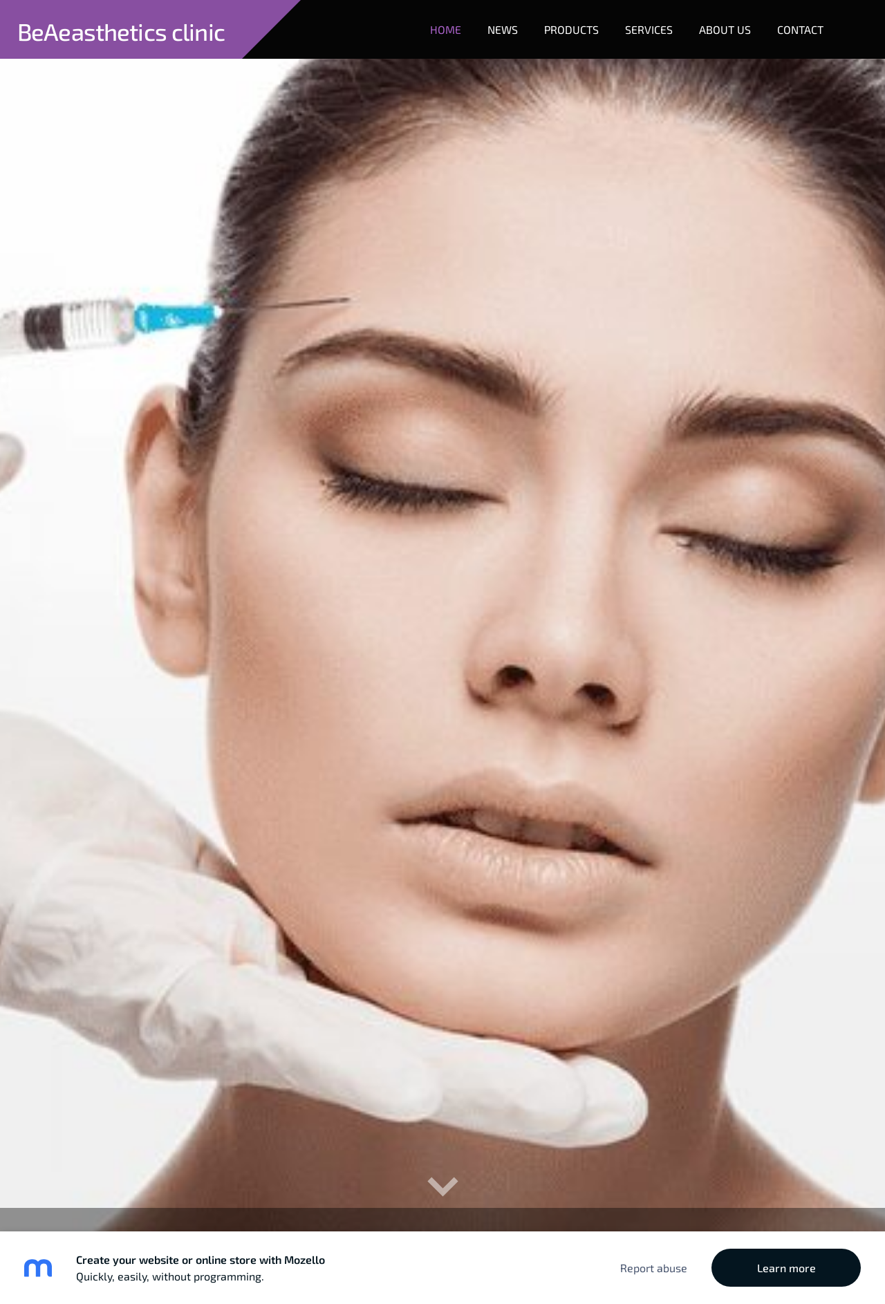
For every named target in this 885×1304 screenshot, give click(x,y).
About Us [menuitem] (725, 29)
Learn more (786, 1267)
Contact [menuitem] (800, 29)
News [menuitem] (502, 29)
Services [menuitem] (649, 29)
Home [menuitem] (445, 29)
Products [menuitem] (571, 29)
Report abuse (653, 1267)
